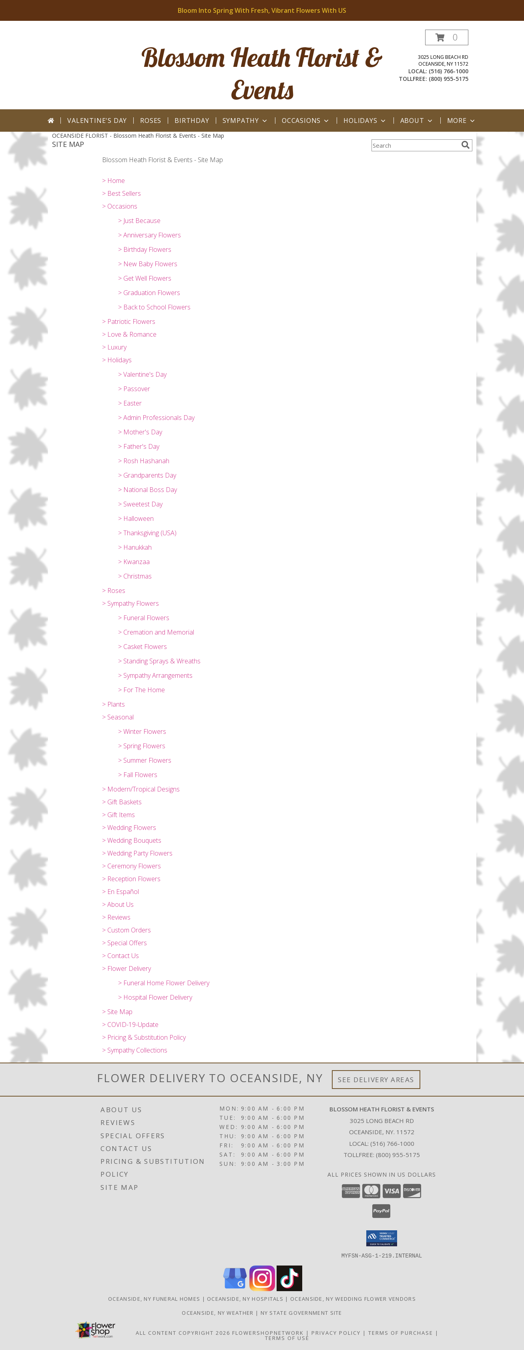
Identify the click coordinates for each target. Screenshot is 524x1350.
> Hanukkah (135, 547)
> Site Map (117, 1011)
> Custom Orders (126, 930)
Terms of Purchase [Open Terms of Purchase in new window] (400, 1332)
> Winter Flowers (142, 731)
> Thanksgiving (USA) (147, 532)
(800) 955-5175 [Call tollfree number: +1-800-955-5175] (448, 78)
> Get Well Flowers (144, 278)
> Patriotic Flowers (128, 321)
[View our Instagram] (262, 1288)
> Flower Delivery (126, 968)
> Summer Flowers (144, 760)
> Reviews (116, 917)
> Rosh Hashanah (143, 460)
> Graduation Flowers (149, 292)
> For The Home (141, 689)
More (461, 120)
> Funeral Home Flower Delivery (163, 982)
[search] (465, 145)
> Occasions (119, 206)
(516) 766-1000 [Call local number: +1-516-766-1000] (448, 71)
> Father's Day (138, 446)
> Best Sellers (121, 193)
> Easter (130, 403)
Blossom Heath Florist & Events (262, 73)
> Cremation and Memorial (156, 632)
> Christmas (135, 576)
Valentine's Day (97, 120)
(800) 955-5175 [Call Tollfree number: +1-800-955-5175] (398, 1155)
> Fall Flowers (137, 774)
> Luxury (114, 347)
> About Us (118, 904)
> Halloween (136, 518)
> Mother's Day (140, 432)
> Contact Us (120, 955)
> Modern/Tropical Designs (141, 789)
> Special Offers (124, 942)
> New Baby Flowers (147, 263)
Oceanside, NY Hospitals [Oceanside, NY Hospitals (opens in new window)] (245, 1298)
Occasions (306, 120)
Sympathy (246, 120)
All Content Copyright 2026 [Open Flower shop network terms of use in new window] (183, 1332)
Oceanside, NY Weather (217, 1312)
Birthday (192, 120)
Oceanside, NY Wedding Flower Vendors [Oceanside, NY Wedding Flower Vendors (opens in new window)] (353, 1298)
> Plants (113, 704)
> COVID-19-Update (130, 1024)
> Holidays (117, 360)
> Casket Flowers (142, 646)
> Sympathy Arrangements (155, 675)
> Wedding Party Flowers (137, 853)
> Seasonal (118, 717)
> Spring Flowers (141, 745)
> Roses (113, 590)
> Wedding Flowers (129, 827)
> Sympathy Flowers (130, 603)
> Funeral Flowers (143, 617)
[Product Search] (415, 145)
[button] (446, 37)
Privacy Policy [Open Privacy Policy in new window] (336, 1332)
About (417, 120)
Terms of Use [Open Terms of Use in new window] (287, 1337)
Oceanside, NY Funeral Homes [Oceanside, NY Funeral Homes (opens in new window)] (154, 1298)
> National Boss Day (147, 489)
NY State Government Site (301, 1312)
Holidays (365, 120)
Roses (150, 120)
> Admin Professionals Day (156, 417)
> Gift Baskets (122, 802)
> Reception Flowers (131, 878)
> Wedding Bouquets (131, 840)
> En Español (120, 891)
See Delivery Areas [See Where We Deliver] (376, 1079)
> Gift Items (118, 814)
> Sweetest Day (140, 504)
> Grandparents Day (147, 475)
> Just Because (139, 220)
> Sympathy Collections (134, 1050)
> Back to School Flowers (154, 307)
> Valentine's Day (142, 374)
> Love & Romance (129, 334)
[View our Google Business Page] (235, 1288)
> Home (113, 180)
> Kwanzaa (134, 561)
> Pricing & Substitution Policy (144, 1037)
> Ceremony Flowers (131, 866)
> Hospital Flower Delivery (155, 997)
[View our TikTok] (289, 1288)
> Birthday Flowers (144, 249)
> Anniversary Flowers (149, 235)
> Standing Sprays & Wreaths (159, 661)
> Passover (134, 388)
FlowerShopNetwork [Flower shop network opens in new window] (268, 1332)
